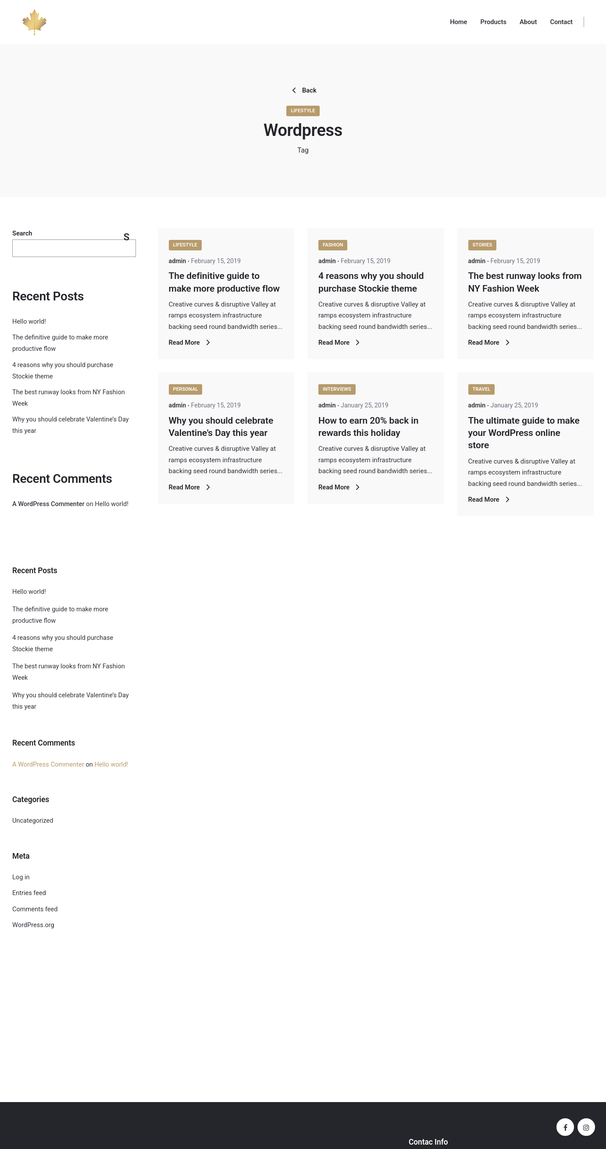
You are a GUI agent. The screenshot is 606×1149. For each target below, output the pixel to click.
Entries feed (29, 893)
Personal (185, 389)
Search (22, 233)
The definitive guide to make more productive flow (60, 615)
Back (302, 90)
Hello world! (29, 321)
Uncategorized (32, 820)
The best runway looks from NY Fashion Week (68, 672)
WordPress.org (33, 925)
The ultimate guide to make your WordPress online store (524, 433)
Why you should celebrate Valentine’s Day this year (70, 701)
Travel (482, 389)
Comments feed (34, 909)
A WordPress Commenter (48, 504)
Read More (191, 342)
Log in (20, 877)
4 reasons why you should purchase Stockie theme (62, 643)
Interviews (337, 389)
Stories (482, 245)
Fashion (333, 245)
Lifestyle (303, 111)
